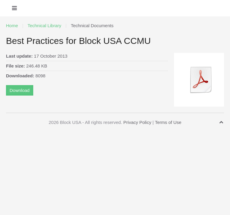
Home (12, 25)
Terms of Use (168, 122)
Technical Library (44, 25)
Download (20, 90)
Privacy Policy (137, 122)
